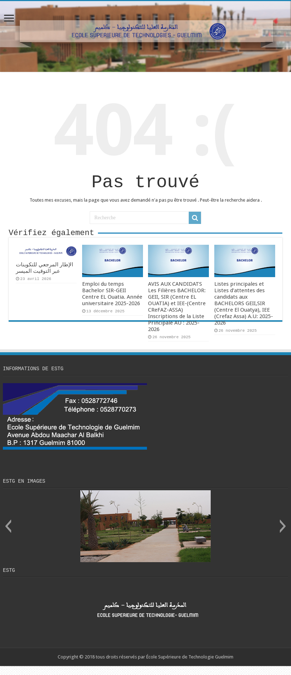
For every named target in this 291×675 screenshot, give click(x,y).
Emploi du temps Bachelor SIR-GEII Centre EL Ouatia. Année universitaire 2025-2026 (112, 299)
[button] (8, 534)
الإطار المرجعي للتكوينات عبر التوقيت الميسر (44, 273)
